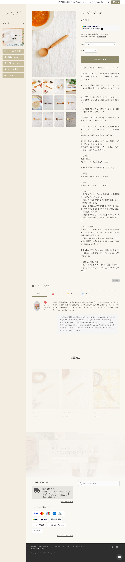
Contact (12, 75)
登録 (93, 460)
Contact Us (66, 546)
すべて (39, 294)
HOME (33, 546)
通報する (115, 280)
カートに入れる (100, 59)
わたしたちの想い (97, 2)
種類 (82, 44)
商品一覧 (6, 23)
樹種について (13, 57)
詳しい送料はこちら (67, 501)
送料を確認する (101, 36)
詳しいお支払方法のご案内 (65, 535)
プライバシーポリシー (79, 546)
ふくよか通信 (13, 69)
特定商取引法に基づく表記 (39, 549)
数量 (82, 50)
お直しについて (14, 63)
